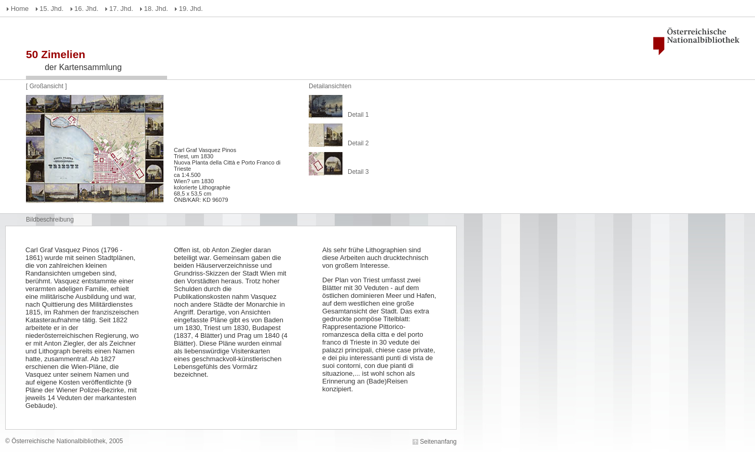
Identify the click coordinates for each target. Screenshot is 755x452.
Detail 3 (358, 171)
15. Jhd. (51, 8)
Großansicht (47, 86)
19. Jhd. (191, 8)
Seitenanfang (438, 441)
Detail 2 (358, 143)
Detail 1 (358, 114)
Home (20, 8)
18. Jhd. (156, 8)
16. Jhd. (86, 8)
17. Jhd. (121, 8)
